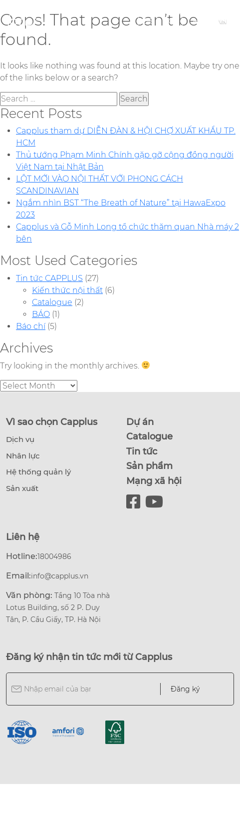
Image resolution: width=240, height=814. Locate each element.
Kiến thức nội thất (67, 290)
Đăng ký (185, 689)
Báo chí (30, 326)
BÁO (41, 314)
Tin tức (141, 451)
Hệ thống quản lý (38, 471)
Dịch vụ (20, 439)
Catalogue (52, 302)
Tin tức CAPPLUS (49, 278)
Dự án (140, 422)
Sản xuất (22, 488)
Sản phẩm (149, 466)
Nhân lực (23, 455)
